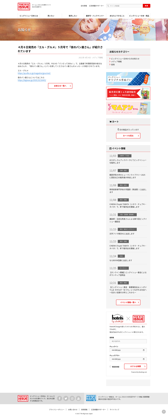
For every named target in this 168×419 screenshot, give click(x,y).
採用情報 (84, 409)
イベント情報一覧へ (128, 302)
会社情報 (84, 6)
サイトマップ (114, 409)
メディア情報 (116, 61)
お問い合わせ (72, 409)
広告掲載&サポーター (96, 6)
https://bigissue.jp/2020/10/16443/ (32, 80)
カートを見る (128, 135)
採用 (113, 64)
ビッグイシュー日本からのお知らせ (125, 58)
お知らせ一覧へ (60, 85)
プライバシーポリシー (56, 409)
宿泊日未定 (114, 367)
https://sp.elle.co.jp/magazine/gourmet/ (34, 73)
